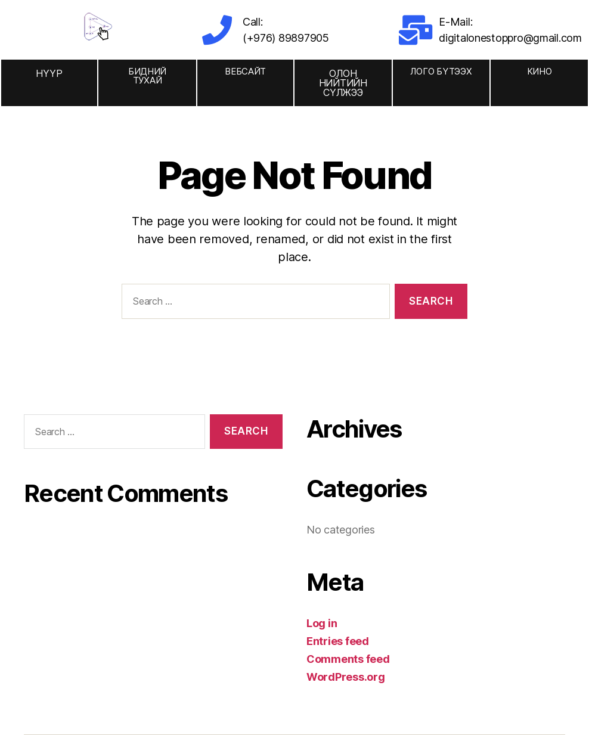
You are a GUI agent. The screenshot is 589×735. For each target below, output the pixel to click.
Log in (321, 623)
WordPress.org (345, 677)
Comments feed (348, 659)
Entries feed (337, 641)
